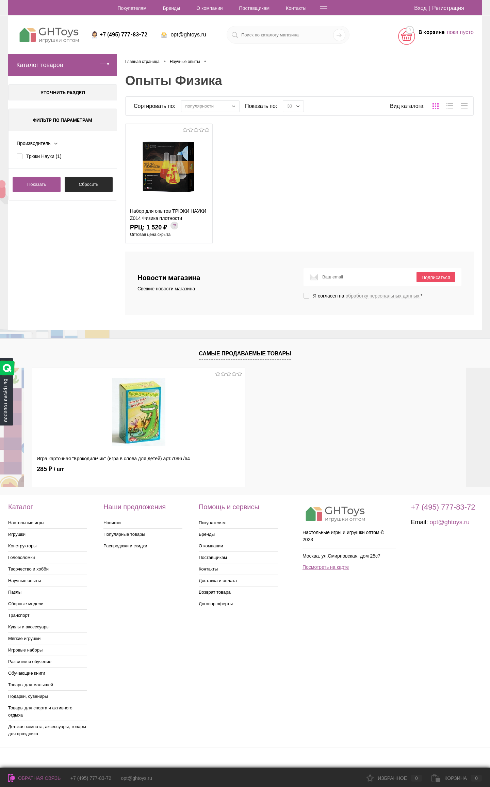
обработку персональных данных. (383, 296)
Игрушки (17, 534)
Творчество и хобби (28, 569)
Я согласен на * (368, 296)
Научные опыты (24, 580)
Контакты (296, 8)
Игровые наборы (25, 650)
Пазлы (14, 592)
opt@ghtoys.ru (188, 34)
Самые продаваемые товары (245, 353)
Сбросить (89, 184)
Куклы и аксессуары (28, 626)
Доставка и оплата (218, 580)
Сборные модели (26, 603)
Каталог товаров (62, 65)
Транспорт (19, 615)
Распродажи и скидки (125, 545)
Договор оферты (216, 603)
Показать (36, 184)
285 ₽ (50, 469)
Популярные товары (124, 534)
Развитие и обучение (29, 661)
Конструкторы (22, 545)
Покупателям (131, 8)
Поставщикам (254, 8)
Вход (420, 8)
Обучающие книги (26, 673)
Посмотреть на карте (326, 567)
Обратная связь (34, 778)
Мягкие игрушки (24, 638)
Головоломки (21, 557)
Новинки (112, 522)
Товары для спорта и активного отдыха (40, 711)
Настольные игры (26, 522)
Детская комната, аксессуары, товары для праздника (47, 730)
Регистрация (448, 8)
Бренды (171, 8)
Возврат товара (215, 592)
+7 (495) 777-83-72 (90, 778)
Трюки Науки (44, 156)
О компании (209, 8)
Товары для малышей (30, 684)
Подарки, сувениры (28, 696)
